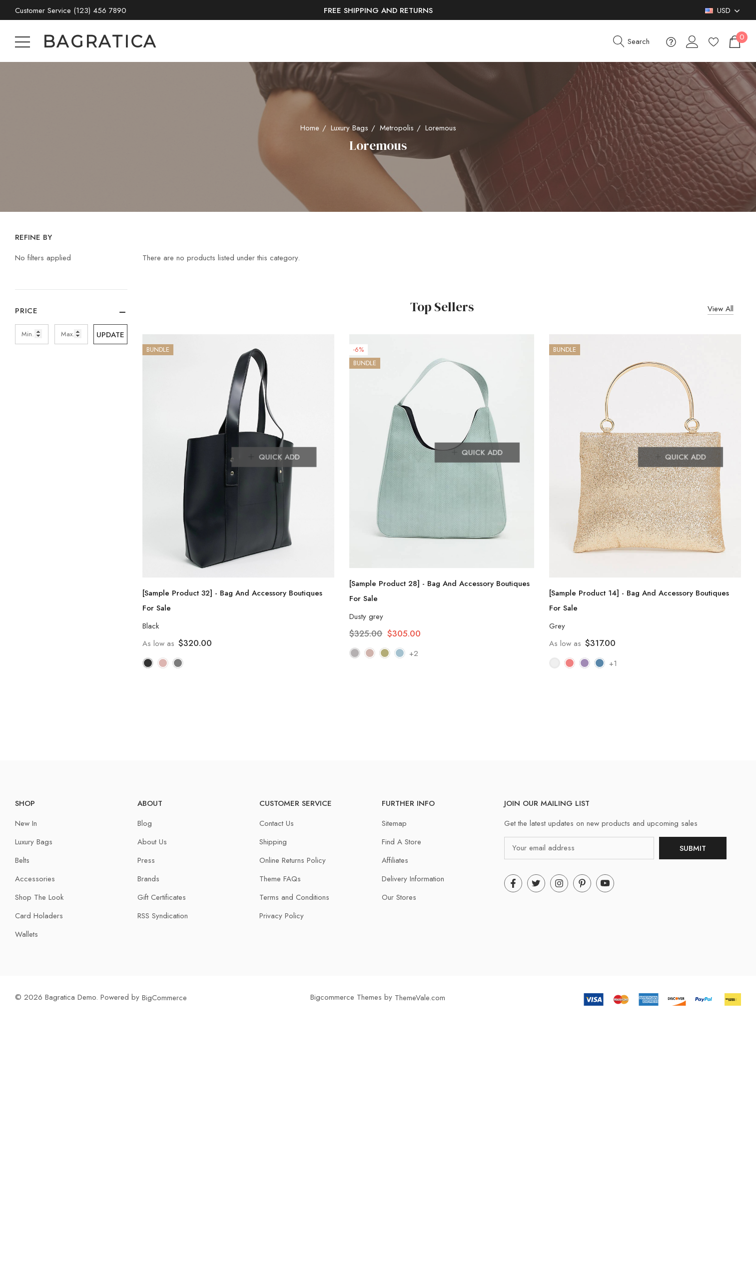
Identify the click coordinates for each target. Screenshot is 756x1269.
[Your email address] (579, 848)
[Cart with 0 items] (734, 41)
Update (110, 334)
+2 (413, 653)
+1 (613, 663)
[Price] (71, 315)
